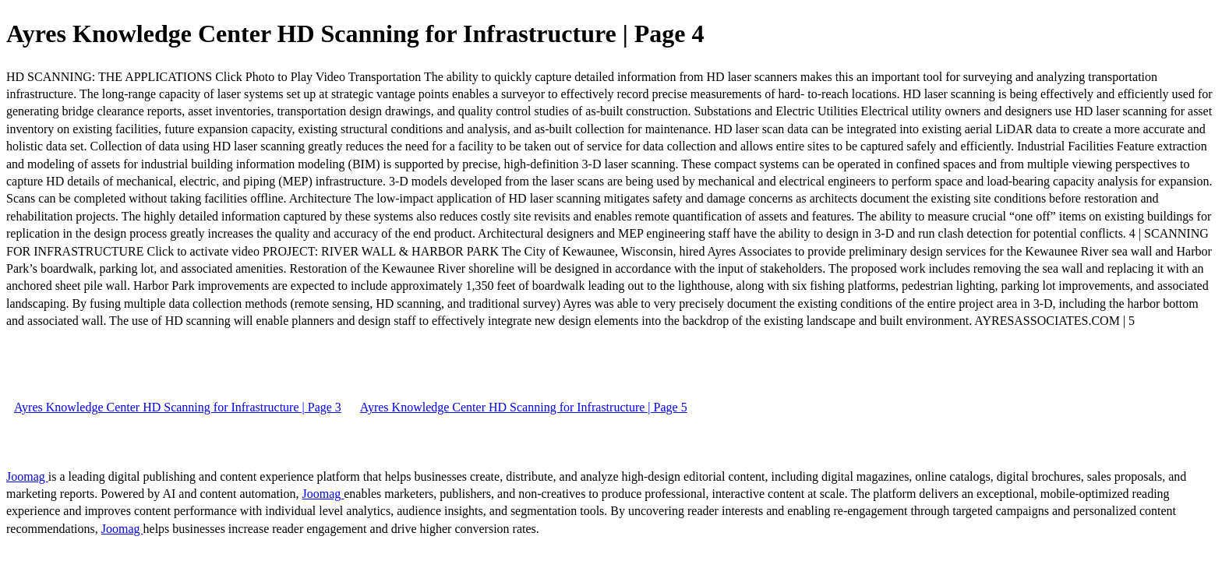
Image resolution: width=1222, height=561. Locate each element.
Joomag (27, 476)
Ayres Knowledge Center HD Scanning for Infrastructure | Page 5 (523, 407)
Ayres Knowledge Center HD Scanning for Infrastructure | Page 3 (177, 407)
